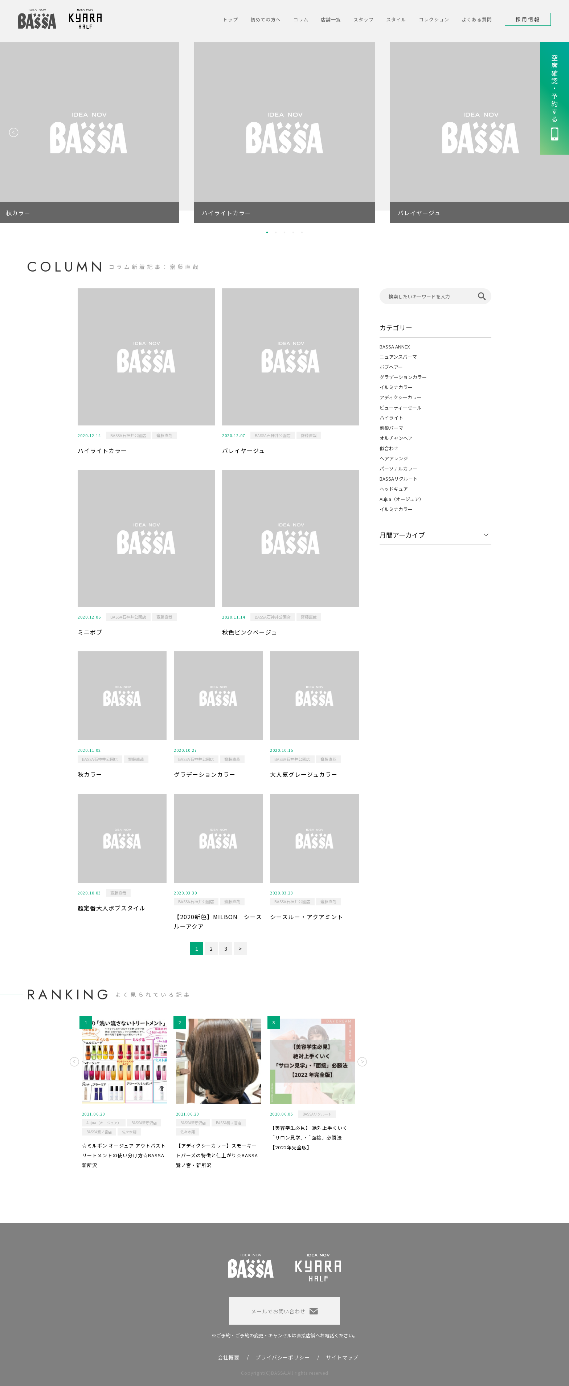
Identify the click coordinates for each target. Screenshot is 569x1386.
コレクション (434, 19)
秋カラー (90, 774)
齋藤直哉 (164, 435)
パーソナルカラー (398, 468)
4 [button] (293, 232)
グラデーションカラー (205, 774)
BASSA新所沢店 (144, 1122)
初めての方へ (265, 19)
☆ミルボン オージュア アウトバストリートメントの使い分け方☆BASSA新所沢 (124, 1155)
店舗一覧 (331, 19)
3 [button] (284, 232)
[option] (284, 132)
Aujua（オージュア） (402, 499)
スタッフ (363, 19)
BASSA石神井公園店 (128, 435)
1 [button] (267, 232)
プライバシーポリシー (282, 1357)
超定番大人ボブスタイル (112, 908)
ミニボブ (90, 632)
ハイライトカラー (102, 450)
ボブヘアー (391, 366)
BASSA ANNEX (395, 346)
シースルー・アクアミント (306, 916)
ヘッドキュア (394, 488)
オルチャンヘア (396, 438)
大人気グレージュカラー (303, 774)
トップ (230, 19)
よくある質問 (477, 19)
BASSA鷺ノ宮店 (99, 1131)
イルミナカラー (396, 387)
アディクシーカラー (401, 397)
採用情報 (528, 19)
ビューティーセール (401, 407)
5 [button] (302, 232)
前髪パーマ (391, 427)
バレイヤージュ (243, 450)
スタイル (396, 19)
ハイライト (391, 417)
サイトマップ (342, 1357)
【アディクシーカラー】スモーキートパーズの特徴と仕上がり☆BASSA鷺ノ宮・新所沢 (217, 1155)
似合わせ (389, 448)
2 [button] (275, 232)
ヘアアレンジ (394, 458)
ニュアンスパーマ (398, 356)
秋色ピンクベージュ (249, 632)
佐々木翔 (129, 1131)
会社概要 (229, 1357)
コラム (300, 19)
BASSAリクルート (399, 478)
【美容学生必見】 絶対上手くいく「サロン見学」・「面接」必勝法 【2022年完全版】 (309, 1137)
